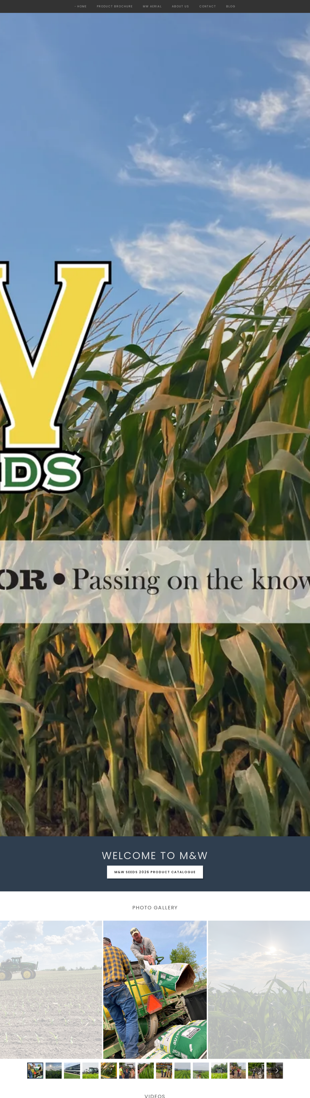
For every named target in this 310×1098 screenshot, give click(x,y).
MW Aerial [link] (152, 6)
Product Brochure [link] (115, 6)
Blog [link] (230, 6)
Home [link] (82, 6)
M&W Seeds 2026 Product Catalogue (155, 872)
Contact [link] (207, 6)
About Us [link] (180, 6)
